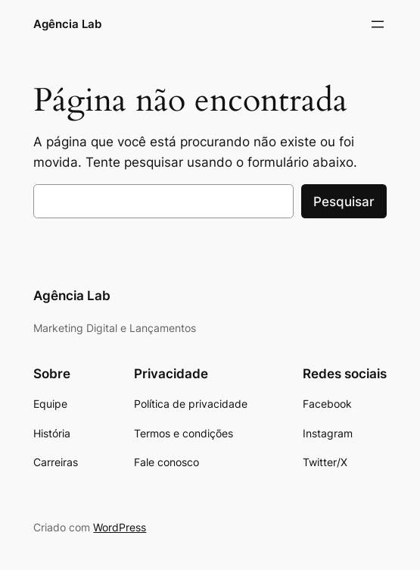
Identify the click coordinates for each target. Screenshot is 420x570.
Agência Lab (67, 24)
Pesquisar (344, 201)
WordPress (119, 527)
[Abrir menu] (378, 24)
